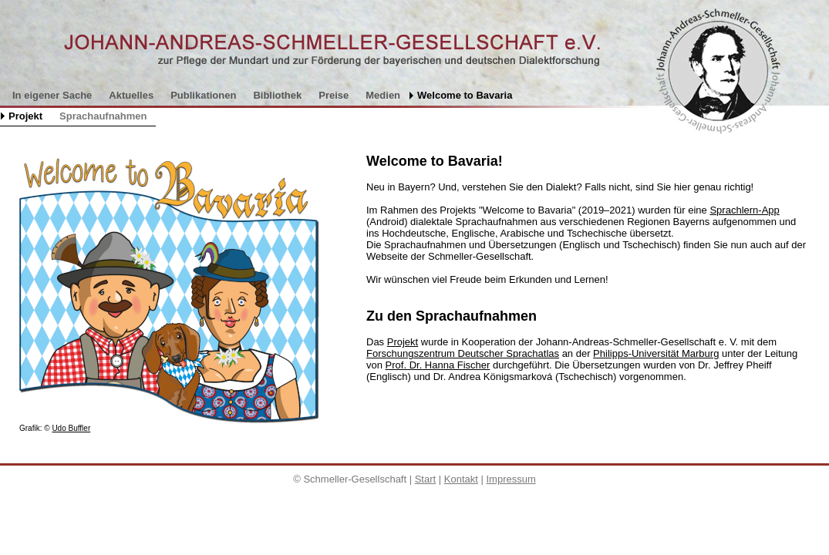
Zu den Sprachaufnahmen (451, 316)
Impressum (510, 479)
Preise (333, 95)
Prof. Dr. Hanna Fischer (438, 365)
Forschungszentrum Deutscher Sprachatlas (462, 353)
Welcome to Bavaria (464, 95)
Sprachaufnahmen (103, 116)
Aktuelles (131, 95)
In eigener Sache (52, 95)
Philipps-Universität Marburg (656, 353)
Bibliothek (277, 95)
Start (425, 479)
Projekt (25, 116)
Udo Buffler (71, 428)
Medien (383, 95)
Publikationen (203, 95)
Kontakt (461, 479)
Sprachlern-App (744, 210)
